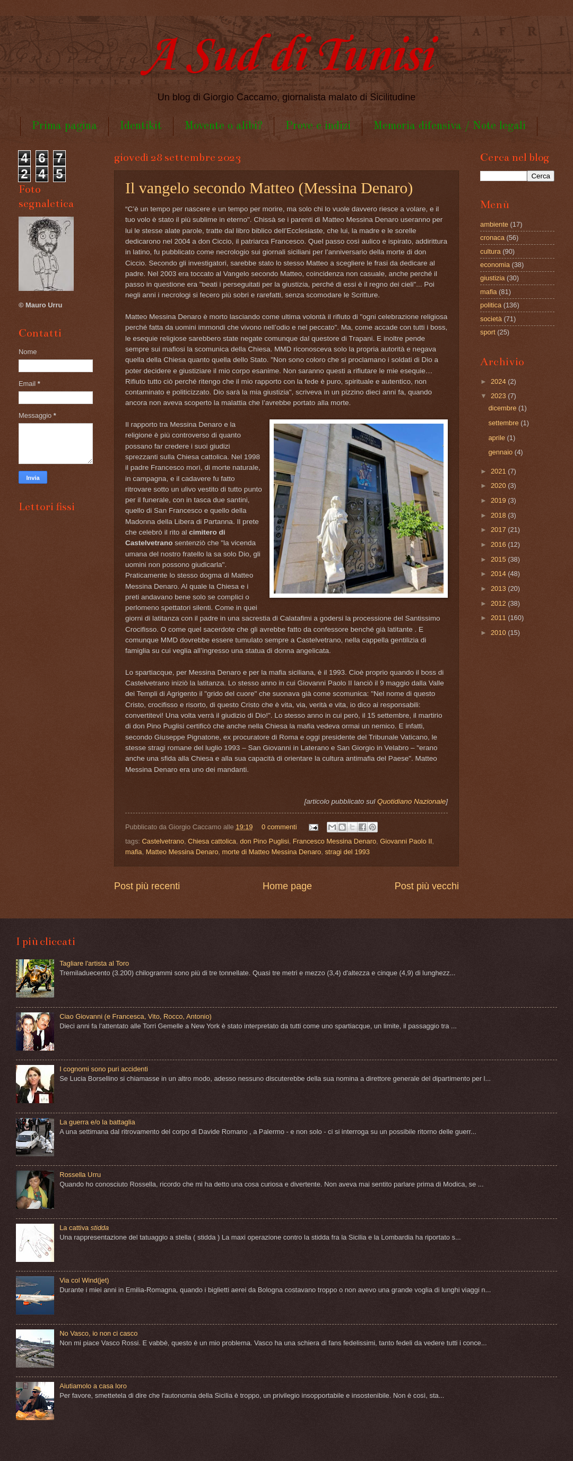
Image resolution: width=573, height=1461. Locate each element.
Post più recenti (147, 886)
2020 (499, 485)
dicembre (503, 408)
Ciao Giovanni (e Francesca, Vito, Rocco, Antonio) (135, 1016)
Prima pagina (64, 126)
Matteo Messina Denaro (182, 852)
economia (495, 265)
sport (488, 332)
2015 (499, 559)
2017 (499, 530)
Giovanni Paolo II (406, 841)
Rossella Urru (80, 1175)
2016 (499, 544)
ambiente (494, 224)
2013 (499, 588)
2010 (499, 633)
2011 (499, 618)
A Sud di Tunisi (286, 56)
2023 (499, 396)
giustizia (492, 278)
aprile (497, 438)
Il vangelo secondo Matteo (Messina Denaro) (269, 187)
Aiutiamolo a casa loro (93, 1386)
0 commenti (279, 827)
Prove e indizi (318, 126)
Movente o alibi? (224, 126)
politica (490, 305)
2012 (499, 603)
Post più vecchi (427, 886)
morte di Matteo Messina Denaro (271, 852)
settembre (504, 423)
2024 (499, 381)
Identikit (141, 126)
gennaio (501, 452)
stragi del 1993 (347, 852)
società (491, 319)
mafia (133, 852)
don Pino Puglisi (264, 841)
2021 (499, 471)
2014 (499, 574)
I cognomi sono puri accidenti (103, 1069)
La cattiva (84, 1228)
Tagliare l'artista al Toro (94, 963)
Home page (287, 886)
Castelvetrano (163, 841)
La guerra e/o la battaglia (97, 1122)
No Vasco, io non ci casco (98, 1333)
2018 (499, 515)
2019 (499, 500)
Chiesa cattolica (212, 841)
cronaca (492, 238)
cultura (490, 251)
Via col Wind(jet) (84, 1280)
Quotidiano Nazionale (411, 801)
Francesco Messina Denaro (334, 841)
